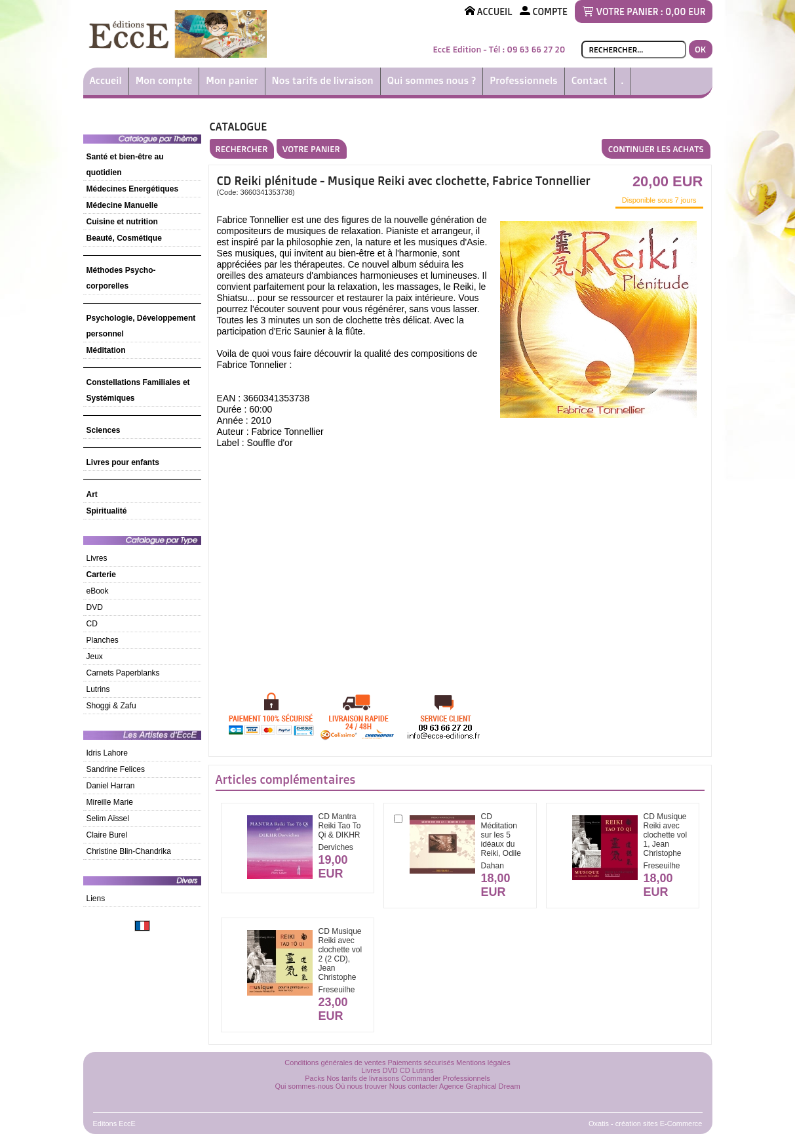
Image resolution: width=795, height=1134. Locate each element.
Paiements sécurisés (421, 1062)
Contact (590, 80)
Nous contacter (413, 1086)
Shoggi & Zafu (111, 705)
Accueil (106, 80)
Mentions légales (483, 1062)
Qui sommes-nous (304, 1086)
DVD (95, 607)
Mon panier (232, 80)
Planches (103, 640)
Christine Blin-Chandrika (129, 851)
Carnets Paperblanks (123, 673)
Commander (421, 1078)
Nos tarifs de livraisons (362, 1078)
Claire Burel (107, 835)
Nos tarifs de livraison (323, 80)
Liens (96, 898)
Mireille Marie (110, 802)
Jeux (95, 656)
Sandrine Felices (116, 769)
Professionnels (523, 80)
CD (92, 623)
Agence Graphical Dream (479, 1086)
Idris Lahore (107, 753)
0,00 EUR (685, 11)
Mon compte (164, 80)
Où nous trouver (361, 1086)
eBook (98, 591)
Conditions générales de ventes (334, 1062)
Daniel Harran (111, 785)
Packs (314, 1078)
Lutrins (98, 689)
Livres (97, 558)
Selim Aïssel (108, 818)
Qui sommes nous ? (431, 80)
